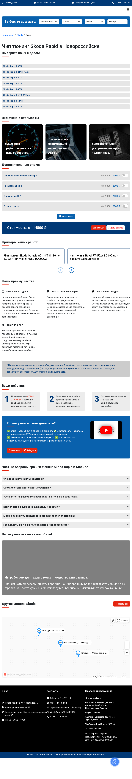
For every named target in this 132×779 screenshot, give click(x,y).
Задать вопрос (115, 249)
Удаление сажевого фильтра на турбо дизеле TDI (100, 739)
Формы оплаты (92, 734)
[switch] (125, 196)
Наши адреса (11, 3)
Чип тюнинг (8, 35)
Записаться (98, 249)
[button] (71, 291)
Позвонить (14, 471)
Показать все (66, 237)
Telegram (30, 471)
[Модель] (95, 21)
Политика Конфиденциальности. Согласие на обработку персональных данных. (100, 726)
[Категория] (49, 21)
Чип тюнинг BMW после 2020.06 (100, 745)
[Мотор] (117, 21)
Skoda (20, 35)
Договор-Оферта (93, 719)
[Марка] (72, 21)
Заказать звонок (93, 750)
